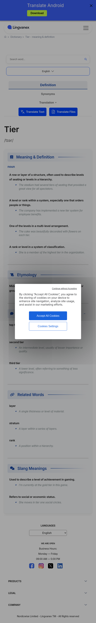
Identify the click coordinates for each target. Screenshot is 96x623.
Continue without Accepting (64, 288)
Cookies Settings (48, 326)
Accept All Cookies (48, 315)
